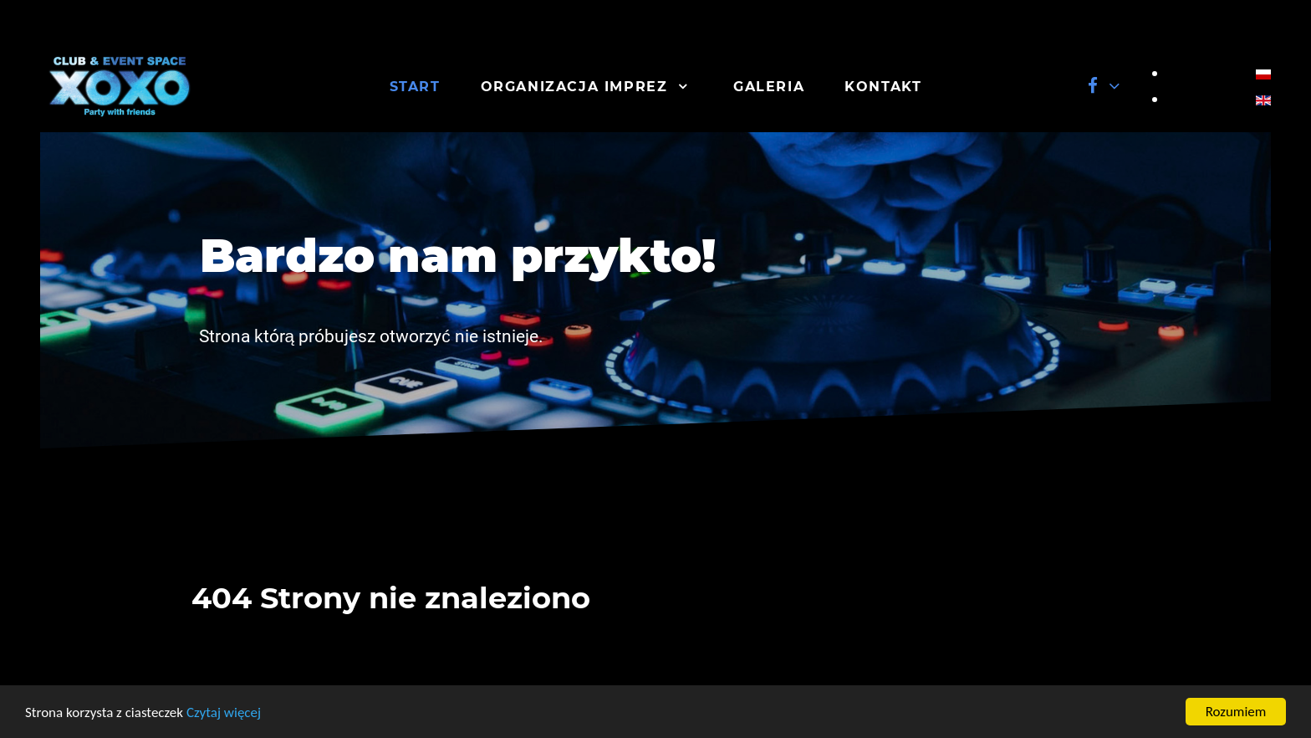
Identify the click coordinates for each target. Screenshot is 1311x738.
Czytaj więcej (223, 712)
